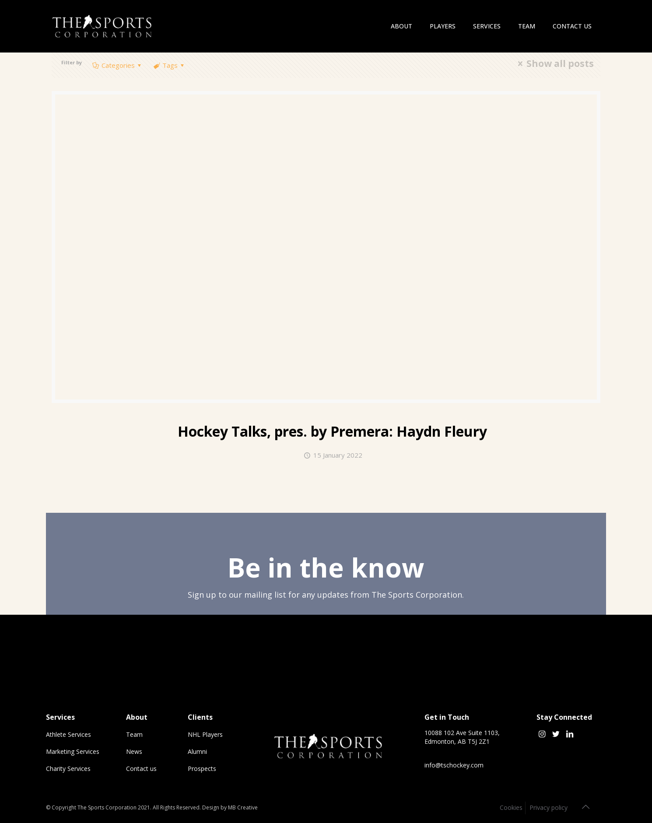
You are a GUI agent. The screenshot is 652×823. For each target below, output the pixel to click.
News (134, 751)
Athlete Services (68, 734)
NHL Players (205, 734)
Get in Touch (446, 717)
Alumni (197, 751)
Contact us (141, 768)
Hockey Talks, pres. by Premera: (332, 431)
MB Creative (243, 807)
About (136, 717)
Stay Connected (564, 717)
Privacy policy (548, 807)
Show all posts (554, 63)
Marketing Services (72, 751)
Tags (169, 65)
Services (60, 717)
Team (134, 734)
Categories (117, 65)
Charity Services (68, 768)
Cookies (511, 807)
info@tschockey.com (454, 765)
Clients (200, 717)
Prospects (202, 768)
